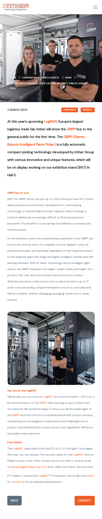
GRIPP (71, 129)
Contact (84, 500)
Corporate (28, 77)
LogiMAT (50, 121)
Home (13, 77)
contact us (18, 482)
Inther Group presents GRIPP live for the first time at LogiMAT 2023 (49, 86)
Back (14, 500)
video (90, 475)
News (68, 77)
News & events (50, 77)
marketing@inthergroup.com (28, 467)
